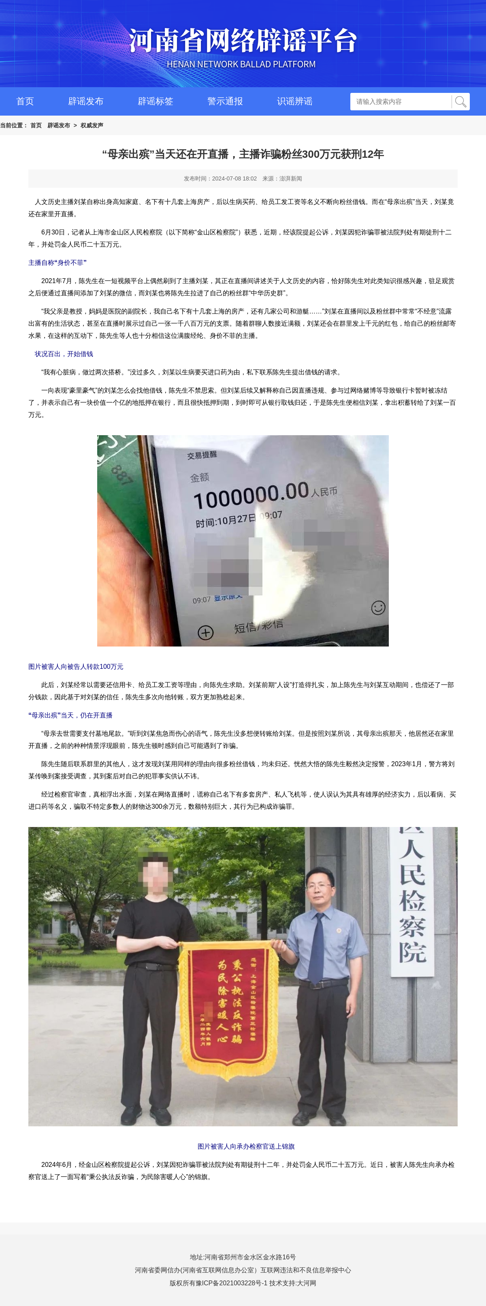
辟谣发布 (86, 101)
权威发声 (92, 125)
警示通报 (225, 101)
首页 (25, 101)
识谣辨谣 (295, 101)
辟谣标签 (155, 101)
